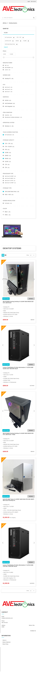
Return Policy (5, 644)
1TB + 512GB (9, 146)
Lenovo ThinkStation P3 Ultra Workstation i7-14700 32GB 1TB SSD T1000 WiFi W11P (18, 565)
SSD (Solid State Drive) (12, 191)
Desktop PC (9, 78)
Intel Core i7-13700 (10, 180)
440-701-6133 (5, 622)
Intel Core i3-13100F (10, 176)
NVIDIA (8, 100)
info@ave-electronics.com (7, 618)
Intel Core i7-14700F (10, 182)
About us (4, 640)
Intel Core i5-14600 (10, 178)
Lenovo (7, 69)
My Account (33, 1)
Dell (7, 65)
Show (28, 255)
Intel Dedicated (10, 103)
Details (31, 298)
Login (28, 1)
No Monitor (8, 203)
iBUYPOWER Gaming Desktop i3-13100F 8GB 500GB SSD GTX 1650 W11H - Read (18, 434)
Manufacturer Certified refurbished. (13, 117)
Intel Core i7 (8, 91)
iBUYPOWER (9, 67)
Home (5, 23)
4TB (7, 149)
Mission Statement (6, 642)
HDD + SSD (9, 194)
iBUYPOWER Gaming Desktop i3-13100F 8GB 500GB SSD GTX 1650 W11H (18, 302)
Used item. (8, 115)
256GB (8, 155)
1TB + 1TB (9, 143)
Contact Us (33, 630)
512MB (8, 152)
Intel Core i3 (8, 87)
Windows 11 (9, 126)
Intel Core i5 (8, 89)
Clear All (6, 47)
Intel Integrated (10, 106)
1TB (7, 164)
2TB (7, 167)
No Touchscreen (9, 134)
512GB (8, 161)
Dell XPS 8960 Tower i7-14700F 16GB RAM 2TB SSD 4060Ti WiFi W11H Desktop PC (18, 500)
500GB (8, 158)
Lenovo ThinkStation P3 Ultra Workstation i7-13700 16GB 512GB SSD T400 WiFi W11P (18, 368)
